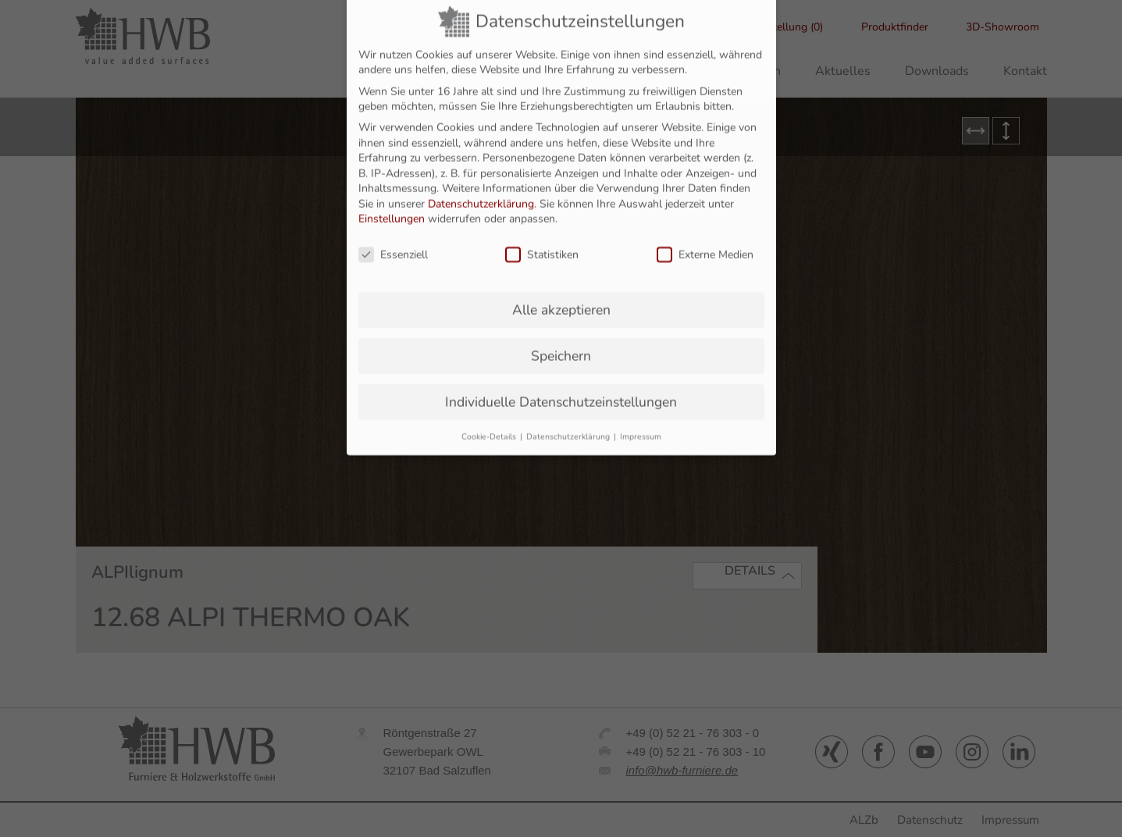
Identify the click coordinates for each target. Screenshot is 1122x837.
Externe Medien (705, 230)
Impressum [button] (640, 411)
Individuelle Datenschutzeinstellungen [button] (561, 376)
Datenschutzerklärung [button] (569, 411)
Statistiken (542, 230)
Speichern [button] (561, 330)
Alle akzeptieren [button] (561, 284)
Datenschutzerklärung (481, 178)
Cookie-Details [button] (489, 411)
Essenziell (393, 230)
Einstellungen (391, 194)
